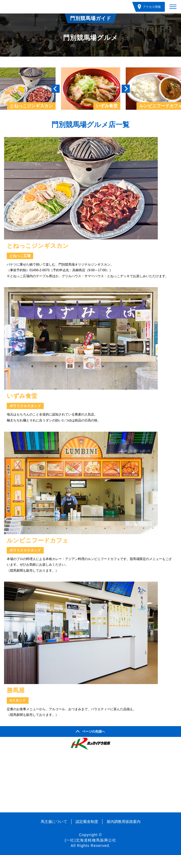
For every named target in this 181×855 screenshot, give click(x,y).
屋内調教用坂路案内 (124, 821)
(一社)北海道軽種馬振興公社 (90, 840)
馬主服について (54, 821)
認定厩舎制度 (87, 821)
